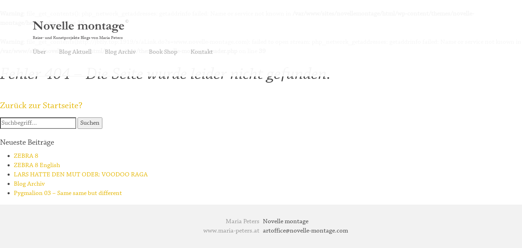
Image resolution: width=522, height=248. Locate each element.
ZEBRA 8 (26, 156)
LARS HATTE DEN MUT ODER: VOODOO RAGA (81, 174)
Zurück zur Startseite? (41, 106)
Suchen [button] (90, 123)
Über (39, 52)
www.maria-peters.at (231, 231)
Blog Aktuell (75, 52)
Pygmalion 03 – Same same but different (68, 193)
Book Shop (163, 52)
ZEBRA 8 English (37, 165)
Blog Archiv (120, 52)
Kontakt (202, 52)
